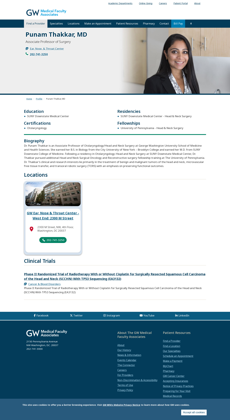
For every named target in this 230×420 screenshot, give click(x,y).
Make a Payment (172, 361)
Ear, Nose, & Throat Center (47, 48)
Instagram (113, 315)
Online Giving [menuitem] (145, 3)
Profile (39, 98)
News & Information (129, 355)
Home (29, 98)
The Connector (126, 365)
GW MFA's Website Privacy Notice (121, 404)
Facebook (42, 315)
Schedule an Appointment (178, 356)
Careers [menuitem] (163, 3)
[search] (191, 24)
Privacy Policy (125, 390)
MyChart (168, 366)
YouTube (148, 315)
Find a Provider (35, 23)
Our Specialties (171, 351)
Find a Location (171, 346)
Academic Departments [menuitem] (120, 3)
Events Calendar (126, 360)
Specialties (56, 23)
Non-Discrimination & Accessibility (137, 380)
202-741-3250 (39, 54)
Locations (74, 23)
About (120, 345)
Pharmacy (149, 23)
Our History (124, 350)
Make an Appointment (97, 23)
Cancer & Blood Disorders (44, 284)
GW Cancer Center (173, 376)
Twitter (78, 315)
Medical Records (172, 396)
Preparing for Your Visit (176, 391)
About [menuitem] (197, 3)
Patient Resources (127, 23)
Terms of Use (125, 385)
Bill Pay (178, 23)
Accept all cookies (194, 412)
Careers (122, 370)
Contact (164, 23)
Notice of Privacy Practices (178, 386)
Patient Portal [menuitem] (180, 3)
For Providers (125, 375)
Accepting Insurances (175, 381)
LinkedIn (183, 315)
